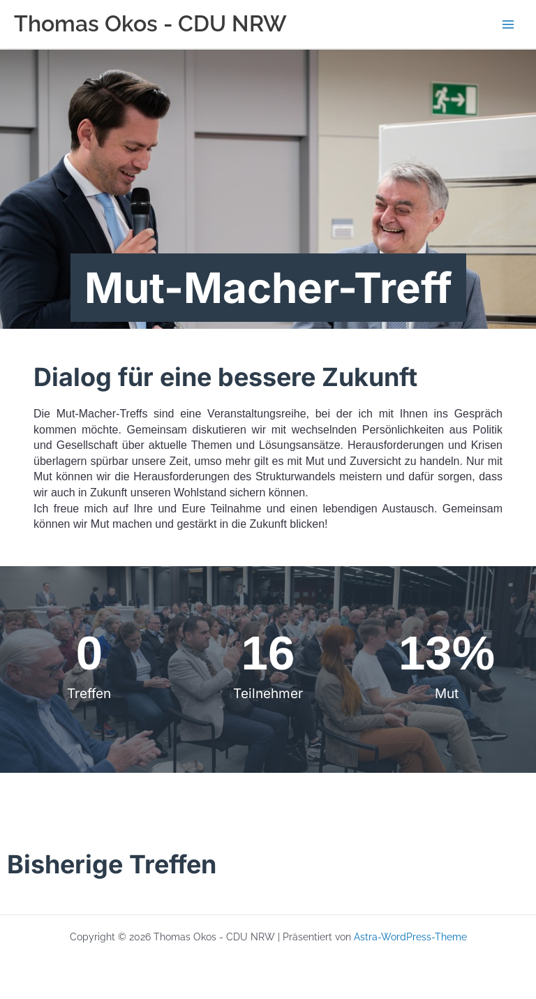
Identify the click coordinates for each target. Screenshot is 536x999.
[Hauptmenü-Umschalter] (508, 24)
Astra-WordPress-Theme (410, 936)
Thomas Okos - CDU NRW (150, 23)
